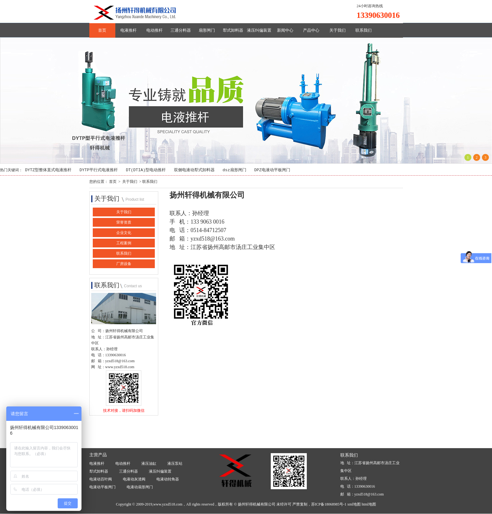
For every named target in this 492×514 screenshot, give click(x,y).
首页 (102, 30)
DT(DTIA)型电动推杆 (146, 170)
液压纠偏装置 (259, 30)
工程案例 (123, 243)
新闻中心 (285, 30)
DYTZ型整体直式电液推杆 (48, 170)
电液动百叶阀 (100, 479)
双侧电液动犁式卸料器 (194, 170)
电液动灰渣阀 (134, 479)
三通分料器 (180, 30)
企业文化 (123, 233)
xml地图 (354, 504)
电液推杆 (128, 30)
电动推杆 (154, 30)
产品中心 (311, 30)
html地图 (369, 504)
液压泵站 (174, 463)
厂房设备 (123, 264)
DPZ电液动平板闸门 (272, 170)
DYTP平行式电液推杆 (99, 170)
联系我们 (363, 30)
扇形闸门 (207, 30)
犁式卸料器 (233, 30)
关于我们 (337, 30)
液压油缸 (148, 463)
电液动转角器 (167, 479)
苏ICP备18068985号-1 (329, 504)
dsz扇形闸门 (234, 170)
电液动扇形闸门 (140, 487)
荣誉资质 (123, 222)
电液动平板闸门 (102, 487)
